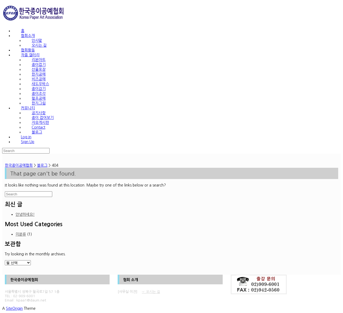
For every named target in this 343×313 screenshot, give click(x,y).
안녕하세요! (25, 214)
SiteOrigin (14, 308)
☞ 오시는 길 (151, 291)
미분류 (21, 234)
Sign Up (27, 142)
